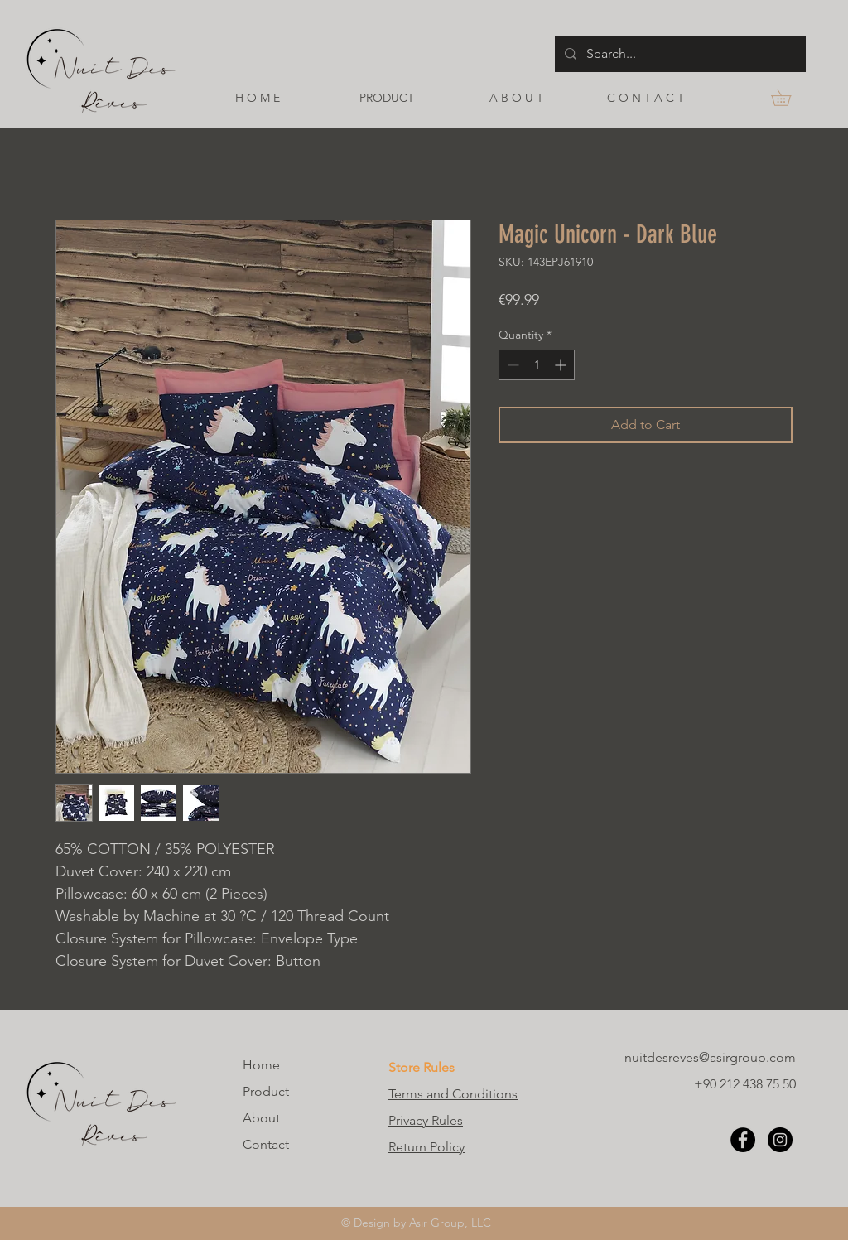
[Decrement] (511, 364)
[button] (789, 97)
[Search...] (678, 54)
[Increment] (562, 364)
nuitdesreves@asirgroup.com (710, 1057)
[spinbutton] (537, 364)
